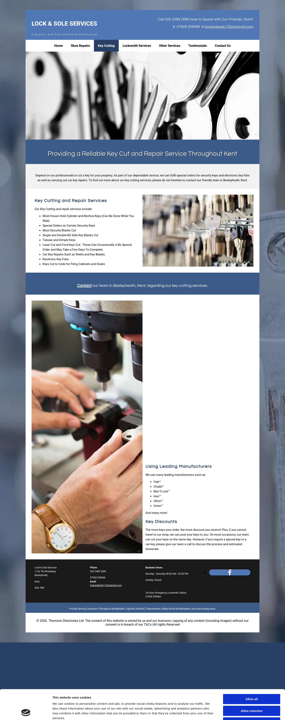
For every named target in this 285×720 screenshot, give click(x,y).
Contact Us (223, 46)
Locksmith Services (137, 46)
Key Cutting (106, 46)
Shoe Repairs (80, 46)
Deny (251, 573)
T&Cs (147, 624)
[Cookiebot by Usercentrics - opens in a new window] (25, 591)
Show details (209, 590)
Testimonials (197, 46)
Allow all (252, 549)
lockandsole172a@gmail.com (229, 27)
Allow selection (251, 561)
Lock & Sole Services (64, 23)
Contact (84, 286)
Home (58, 46)
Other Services (169, 46)
